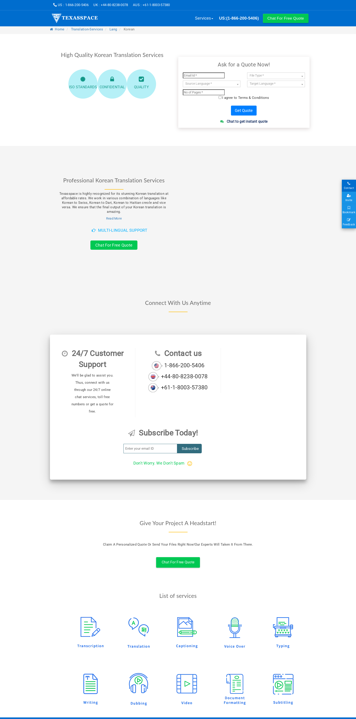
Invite (349, 198)
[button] (286, 18)
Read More (114, 218)
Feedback (349, 222)
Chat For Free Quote (114, 245)
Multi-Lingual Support (119, 230)
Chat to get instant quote (244, 121)
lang (113, 29)
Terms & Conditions (253, 98)
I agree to (245, 98)
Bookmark (349, 210)
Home (57, 29)
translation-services (87, 29)
